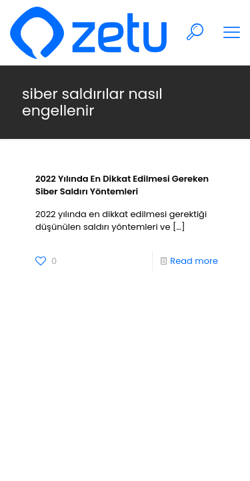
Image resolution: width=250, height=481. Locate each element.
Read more (194, 261)
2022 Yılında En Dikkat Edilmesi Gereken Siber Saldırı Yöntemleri (122, 185)
